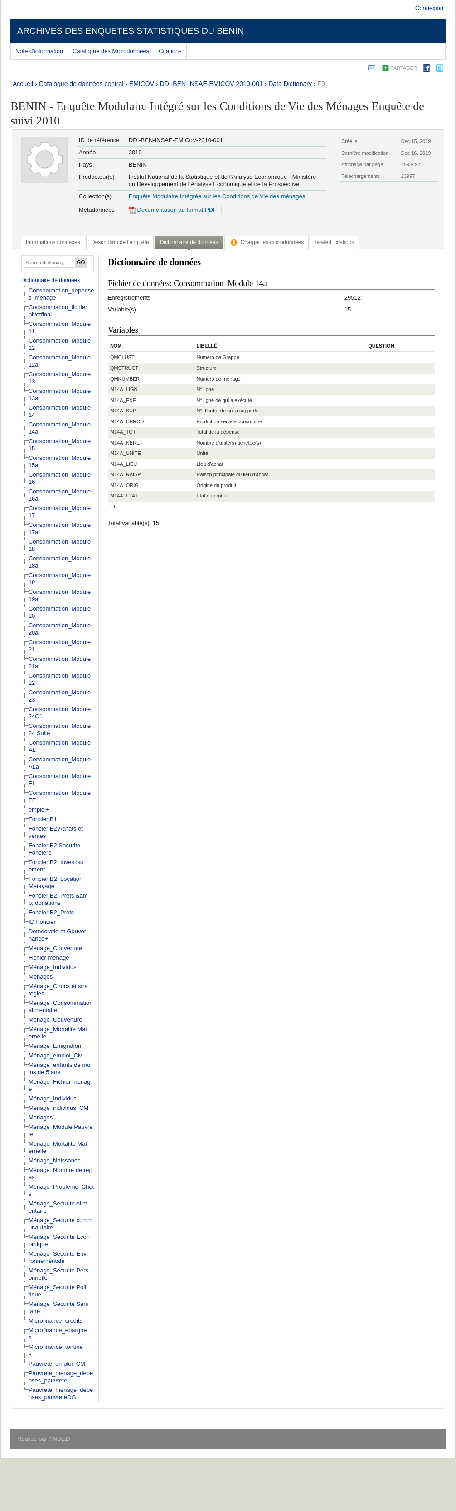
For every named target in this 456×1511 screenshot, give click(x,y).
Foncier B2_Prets (51, 912)
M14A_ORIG (124, 485)
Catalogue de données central (81, 83)
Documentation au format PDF (173, 209)
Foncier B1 (43, 819)
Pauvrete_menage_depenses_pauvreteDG (61, 1394)
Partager (403, 68)
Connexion (429, 8)
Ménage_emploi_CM (56, 1055)
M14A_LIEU (123, 464)
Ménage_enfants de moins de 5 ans (60, 1069)
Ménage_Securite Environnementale (58, 1257)
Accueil (23, 83)
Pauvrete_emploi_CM (57, 1363)
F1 (113, 506)
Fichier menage (49, 957)
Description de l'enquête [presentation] (120, 242)
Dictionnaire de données (50, 280)
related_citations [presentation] (334, 242)
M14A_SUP (123, 410)
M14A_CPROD (127, 421)
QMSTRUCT (124, 368)
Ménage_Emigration (55, 1045)
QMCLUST (122, 357)
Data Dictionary (290, 83)
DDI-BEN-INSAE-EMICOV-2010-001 (211, 83)
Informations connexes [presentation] (53, 242)
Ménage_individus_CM (58, 1108)
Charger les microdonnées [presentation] (266, 242)
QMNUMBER (125, 379)
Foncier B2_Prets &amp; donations (58, 899)
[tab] (53, 242)
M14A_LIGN (124, 389)
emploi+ (39, 809)
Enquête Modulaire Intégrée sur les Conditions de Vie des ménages (217, 196)
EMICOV (141, 83)
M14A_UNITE (125, 453)
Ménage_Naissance (55, 1160)
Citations (170, 51)
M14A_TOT (123, 432)
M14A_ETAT (124, 495)
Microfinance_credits (55, 1320)
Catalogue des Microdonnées (111, 51)
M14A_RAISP (125, 474)
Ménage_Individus (53, 967)
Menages (41, 976)
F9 (321, 83)
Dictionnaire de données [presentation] (189, 242)
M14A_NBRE (125, 442)
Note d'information (39, 51)
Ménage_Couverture (55, 1019)
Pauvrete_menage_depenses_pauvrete (61, 1377)
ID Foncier (42, 921)
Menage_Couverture (55, 948)
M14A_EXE (123, 400)
